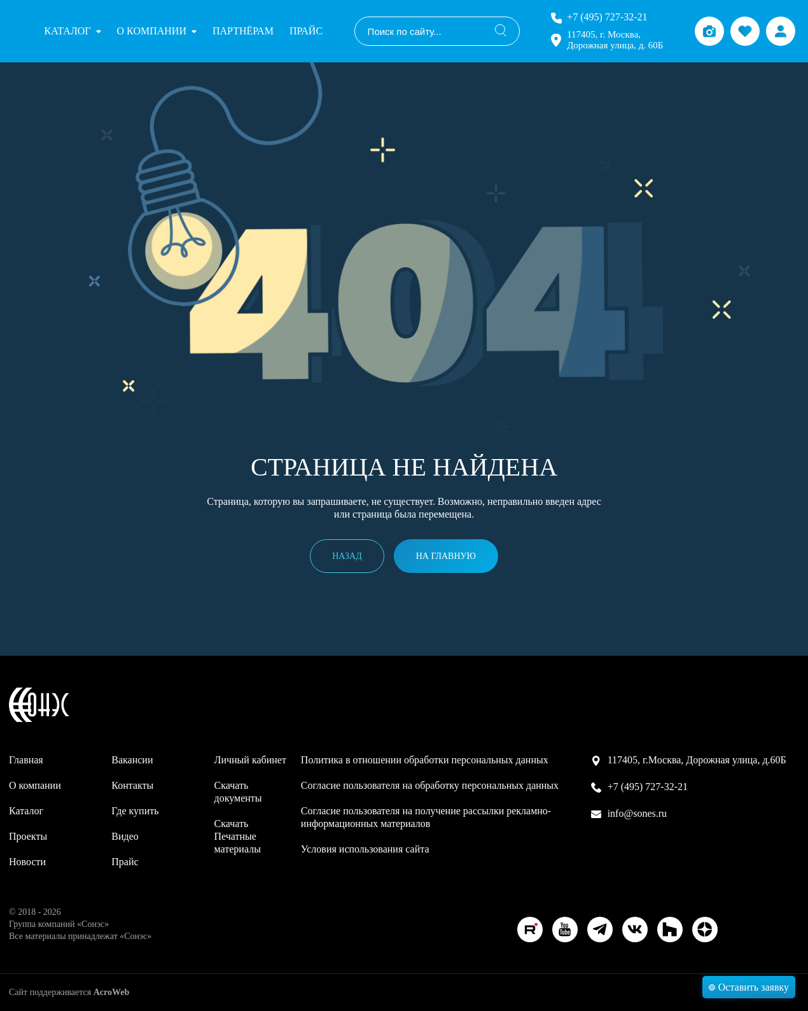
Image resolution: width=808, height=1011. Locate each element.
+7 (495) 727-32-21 (607, 16)
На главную (446, 556)
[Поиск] (500, 31)
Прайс (306, 30)
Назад (347, 556)
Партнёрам (243, 30)
